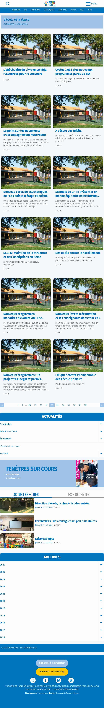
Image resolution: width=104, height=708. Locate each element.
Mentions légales (45, 689)
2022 (52, 594)
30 (41, 405)
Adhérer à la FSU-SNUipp (52, 672)
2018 (52, 623)
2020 (52, 608)
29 (35, 405)
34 (63, 405)
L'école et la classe (10, 446)
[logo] (50, 3)
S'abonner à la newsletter (52, 663)
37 (80, 405)
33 (57, 405)
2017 (52, 630)
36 (74, 405)
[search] (8, 3)
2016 (52, 637)
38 (85, 405)
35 (69, 405)
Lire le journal (12, 474)
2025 (52, 572)
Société (52, 453)
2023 (52, 586)
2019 (52, 615)
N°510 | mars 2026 (13, 478)
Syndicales (52, 424)
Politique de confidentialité (66, 689)
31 (46, 405)
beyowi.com (43, 693)
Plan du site (31, 689)
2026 (52, 565)
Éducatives (22, 24)
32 (52, 405)
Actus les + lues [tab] (26, 494)
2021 (52, 601)
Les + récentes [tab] (78, 494)
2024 (52, 579)
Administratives (52, 431)
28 (30, 405)
